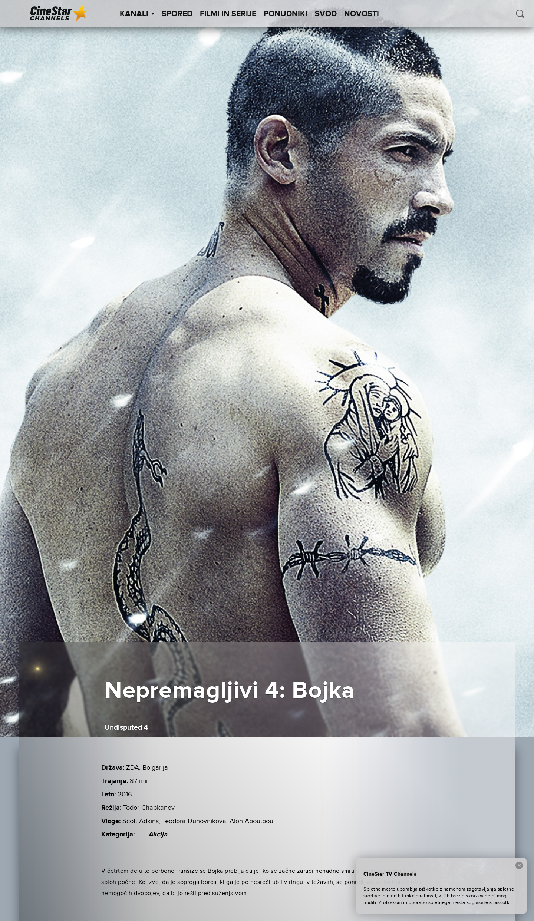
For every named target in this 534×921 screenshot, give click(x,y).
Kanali (137, 14)
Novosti (361, 14)
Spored (177, 14)
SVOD (326, 14)
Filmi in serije (228, 14)
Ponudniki (285, 14)
